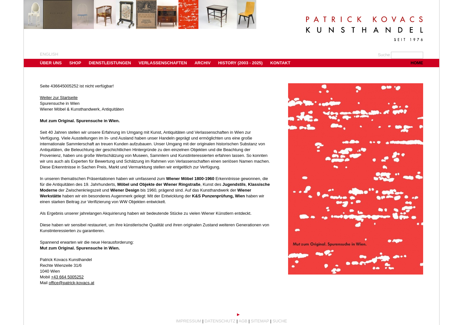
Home (417, 62)
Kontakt (280, 62)
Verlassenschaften (163, 62)
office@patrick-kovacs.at (71, 282)
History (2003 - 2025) (240, 62)
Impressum (188, 321)
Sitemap (260, 321)
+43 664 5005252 (67, 277)
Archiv (203, 62)
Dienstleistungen (110, 62)
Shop (75, 62)
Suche (280, 321)
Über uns (51, 62)
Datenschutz (219, 321)
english (49, 54)
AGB (243, 321)
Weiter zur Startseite (59, 97)
